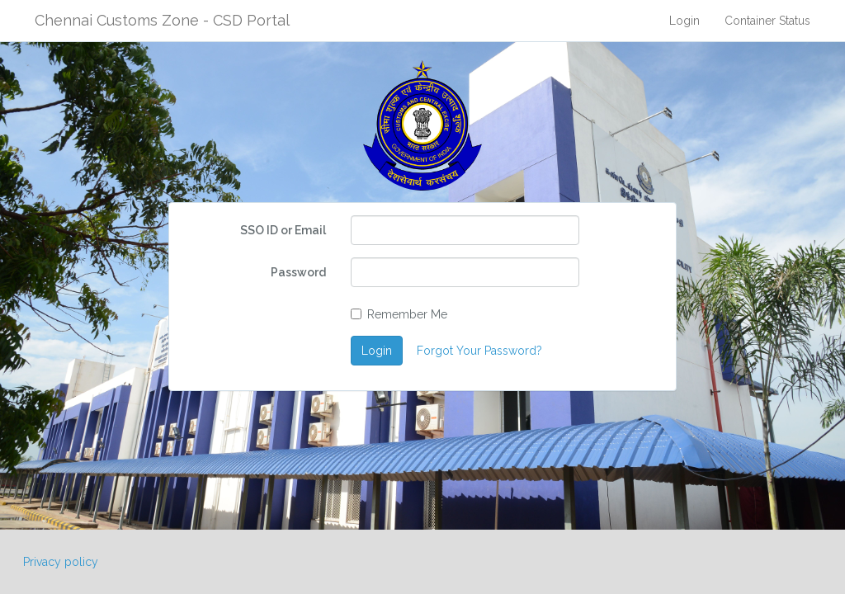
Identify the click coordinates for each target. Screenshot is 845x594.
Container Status (767, 20)
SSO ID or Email (283, 230)
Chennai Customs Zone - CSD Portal (162, 20)
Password (298, 272)
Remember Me (399, 314)
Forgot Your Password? (479, 350)
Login (684, 20)
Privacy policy (60, 561)
